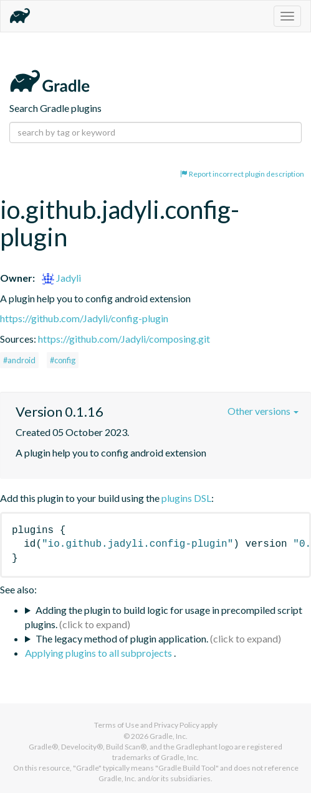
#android (19, 360)
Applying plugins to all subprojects (99, 653)
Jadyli (61, 278)
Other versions (263, 411)
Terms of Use (116, 725)
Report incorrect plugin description (242, 174)
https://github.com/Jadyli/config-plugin (84, 318)
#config (62, 360)
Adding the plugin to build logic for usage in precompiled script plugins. (163, 617)
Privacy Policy (176, 725)
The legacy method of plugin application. (122, 638)
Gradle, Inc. (169, 736)
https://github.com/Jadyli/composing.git (124, 339)
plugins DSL (186, 498)
